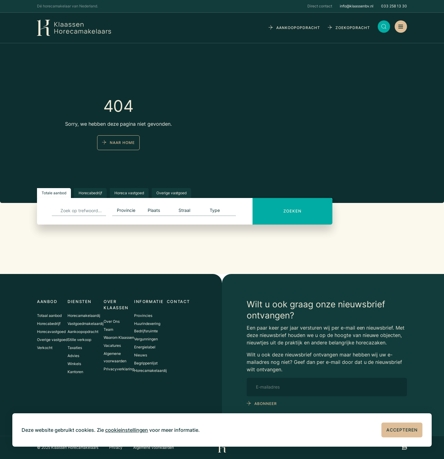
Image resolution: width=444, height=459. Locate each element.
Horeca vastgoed (129, 193)
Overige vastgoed (171, 193)
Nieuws (140, 355)
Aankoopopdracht (83, 331)
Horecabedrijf (90, 193)
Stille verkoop (79, 339)
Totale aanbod (54, 193)
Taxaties (75, 347)
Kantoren (75, 371)
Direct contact (319, 6)
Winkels (74, 363)
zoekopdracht (352, 27)
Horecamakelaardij (84, 315)
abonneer (265, 403)
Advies (73, 355)
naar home (122, 142)
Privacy (115, 447)
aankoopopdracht (298, 27)
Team (108, 329)
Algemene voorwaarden (153, 447)
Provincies (143, 315)
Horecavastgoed (51, 331)
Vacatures (112, 345)
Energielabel (144, 347)
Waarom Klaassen (119, 337)
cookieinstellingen (126, 430)
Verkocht (44, 347)
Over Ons (112, 321)
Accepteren (401, 429)
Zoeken (292, 210)
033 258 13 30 (394, 6)
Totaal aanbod (49, 315)
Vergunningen (146, 339)
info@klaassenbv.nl (356, 6)
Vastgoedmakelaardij (86, 323)
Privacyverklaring (119, 369)
